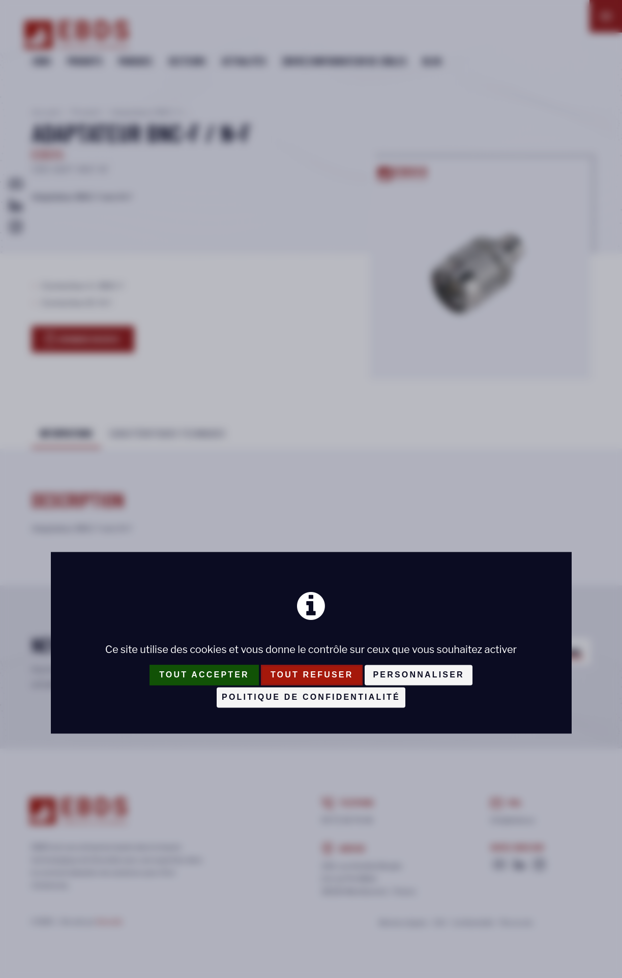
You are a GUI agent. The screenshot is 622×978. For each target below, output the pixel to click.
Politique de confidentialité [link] (311, 697)
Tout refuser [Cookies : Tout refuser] (312, 674)
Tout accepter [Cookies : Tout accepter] (204, 674)
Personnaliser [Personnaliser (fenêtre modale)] (418, 674)
